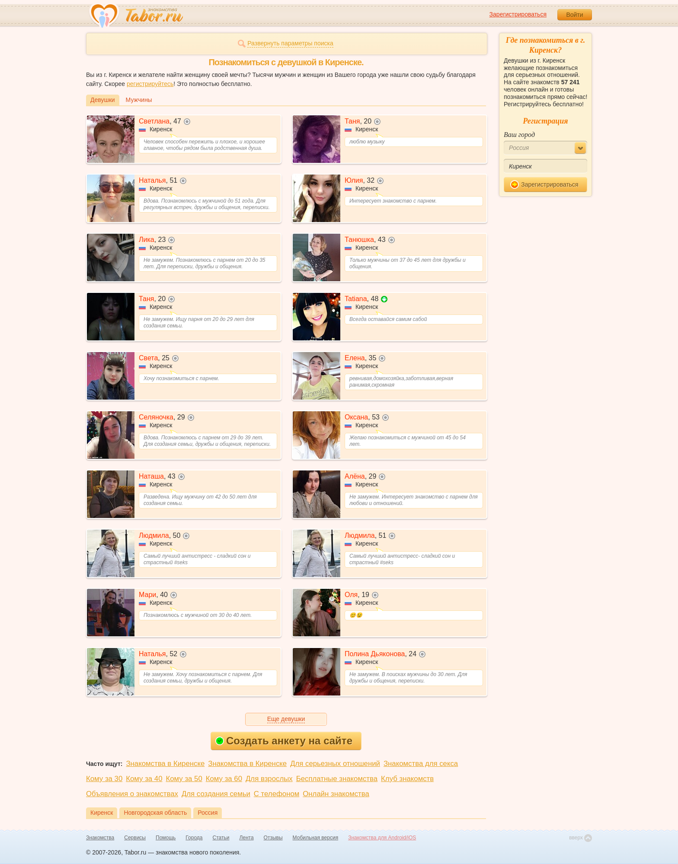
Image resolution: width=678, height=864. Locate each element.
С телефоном (276, 794)
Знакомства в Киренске (165, 763)
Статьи (221, 838)
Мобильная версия (316, 838)
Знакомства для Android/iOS (382, 838)
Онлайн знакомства (336, 794)
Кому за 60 (224, 779)
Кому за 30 (104, 779)
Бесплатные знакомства (336, 779)
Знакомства (100, 838)
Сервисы (135, 838)
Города (193, 838)
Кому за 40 (144, 779)
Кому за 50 (184, 779)
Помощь (166, 838)
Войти (574, 14)
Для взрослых (269, 779)
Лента (246, 838)
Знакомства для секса (421, 763)
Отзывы (273, 838)
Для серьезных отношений (335, 763)
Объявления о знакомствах (132, 794)
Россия (207, 812)
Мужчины (139, 99)
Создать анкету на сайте (283, 740)
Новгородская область (155, 812)
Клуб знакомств (407, 779)
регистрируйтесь (150, 83)
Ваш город (519, 134)
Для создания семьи (216, 794)
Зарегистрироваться (518, 14)
